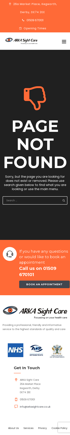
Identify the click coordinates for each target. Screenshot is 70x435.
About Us (13, 428)
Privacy (42, 428)
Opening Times (35, 28)
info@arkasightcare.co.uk (35, 406)
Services (29, 428)
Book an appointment (44, 284)
